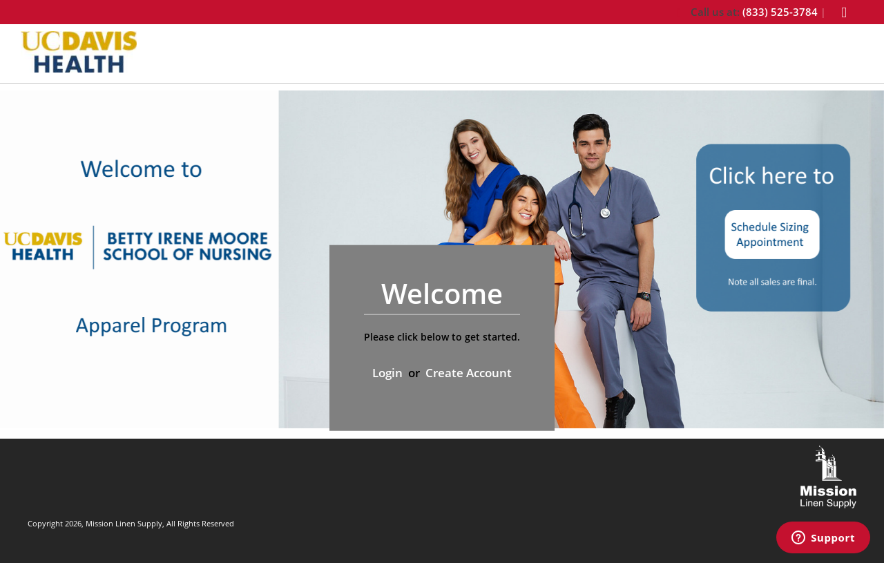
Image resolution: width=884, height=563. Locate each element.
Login (387, 373)
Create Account (468, 373)
